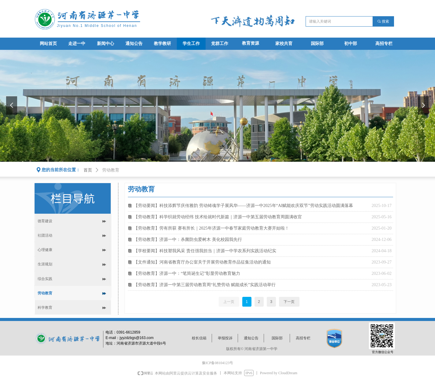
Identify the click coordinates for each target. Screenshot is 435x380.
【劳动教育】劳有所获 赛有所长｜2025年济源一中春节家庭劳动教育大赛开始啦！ (211, 228)
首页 (88, 170)
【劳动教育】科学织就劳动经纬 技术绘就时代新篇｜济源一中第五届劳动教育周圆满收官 (218, 217)
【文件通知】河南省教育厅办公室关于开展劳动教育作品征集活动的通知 (202, 262)
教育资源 (250, 43)
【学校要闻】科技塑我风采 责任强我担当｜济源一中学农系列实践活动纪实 (205, 251)
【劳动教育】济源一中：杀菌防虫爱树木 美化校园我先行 (188, 239)
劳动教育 (110, 170)
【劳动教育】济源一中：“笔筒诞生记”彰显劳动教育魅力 (187, 273)
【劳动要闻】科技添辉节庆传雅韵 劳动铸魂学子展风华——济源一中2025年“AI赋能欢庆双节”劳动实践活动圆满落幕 (243, 205)
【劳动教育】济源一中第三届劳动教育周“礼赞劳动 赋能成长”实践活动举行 (205, 284)
